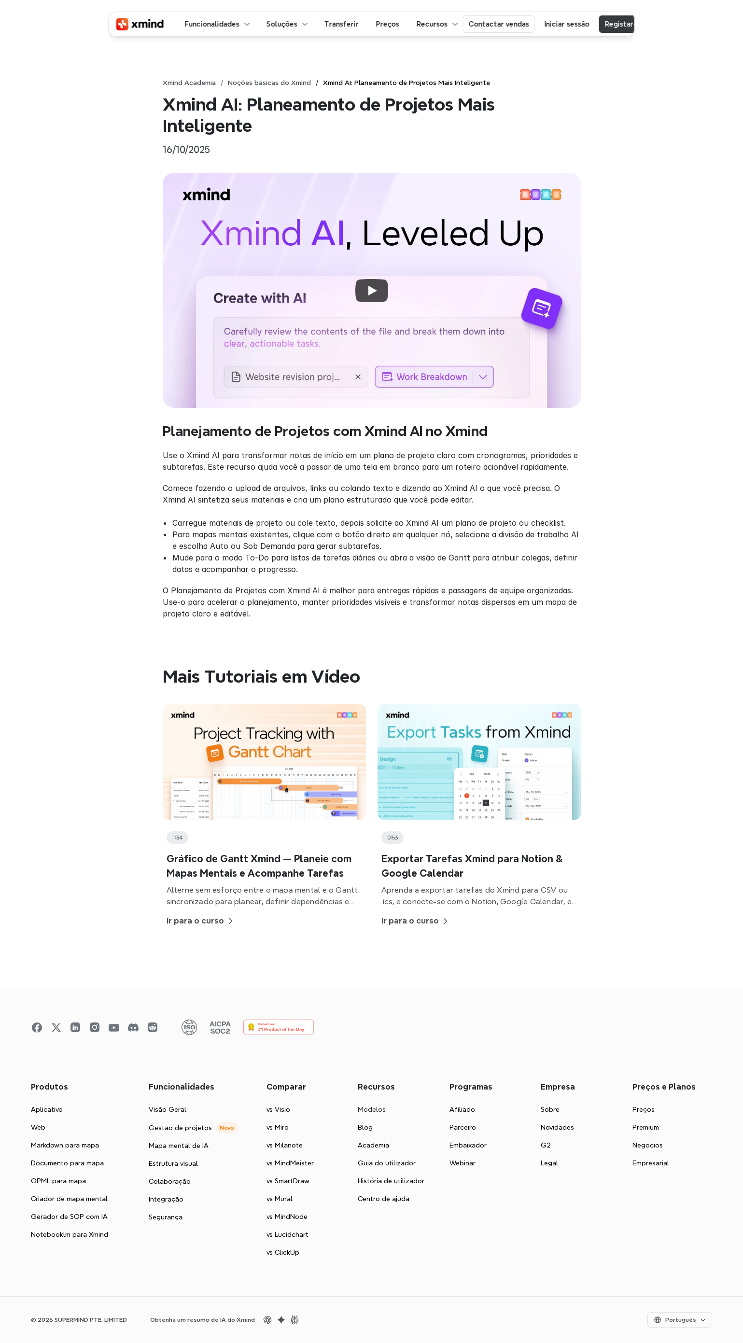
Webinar (462, 1163)
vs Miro (277, 1127)
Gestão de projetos (180, 1127)
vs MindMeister (290, 1163)
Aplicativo (47, 1109)
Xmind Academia (189, 82)
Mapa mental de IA (179, 1145)
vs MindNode (287, 1216)
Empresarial (650, 1163)
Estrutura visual (173, 1163)
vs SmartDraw (287, 1180)
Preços (643, 1109)
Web (38, 1127)
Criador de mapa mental (69, 1198)
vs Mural (279, 1198)
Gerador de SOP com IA (69, 1216)
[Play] (371, 290)
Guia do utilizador (387, 1163)
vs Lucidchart (287, 1234)
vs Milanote (284, 1145)
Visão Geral (167, 1109)
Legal (549, 1163)
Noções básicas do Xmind (269, 82)
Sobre (550, 1109)
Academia (373, 1145)
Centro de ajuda (383, 1198)
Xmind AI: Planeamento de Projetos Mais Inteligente (406, 82)
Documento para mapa (67, 1163)
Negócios (647, 1145)
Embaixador (468, 1145)
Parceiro (462, 1127)
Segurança (165, 1217)
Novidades (557, 1127)
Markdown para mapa (65, 1145)
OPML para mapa (58, 1180)
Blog (365, 1127)
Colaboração (170, 1181)
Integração (166, 1199)
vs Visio (278, 1109)
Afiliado (462, 1109)
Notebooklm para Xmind (69, 1234)
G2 (546, 1145)
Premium (645, 1127)
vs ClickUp (282, 1252)
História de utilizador (391, 1180)
